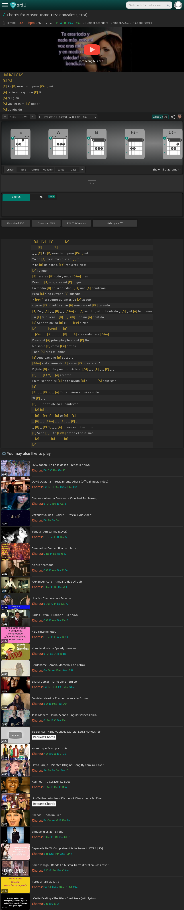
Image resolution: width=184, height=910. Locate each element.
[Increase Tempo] (33, 116)
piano (23, 169)
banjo (61, 169)
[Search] (168, 5)
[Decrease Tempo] (5, 116)
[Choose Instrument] (82, 169)
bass (73, 169)
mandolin (48, 169)
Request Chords (44, 737)
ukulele (35, 169)
